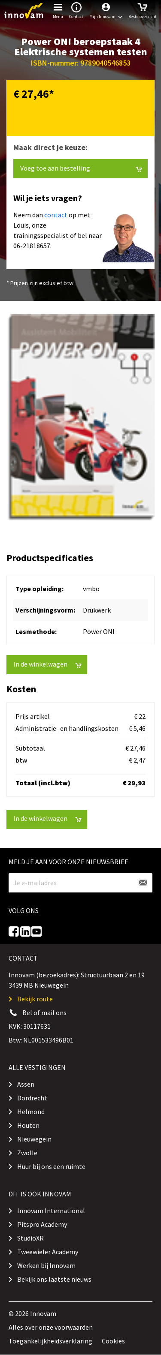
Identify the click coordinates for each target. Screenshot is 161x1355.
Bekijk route (35, 998)
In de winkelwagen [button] (47, 664)
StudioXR (30, 1238)
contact (55, 214)
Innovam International (51, 1210)
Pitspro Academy (42, 1224)
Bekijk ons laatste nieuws (54, 1279)
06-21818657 (31, 245)
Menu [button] (58, 9)
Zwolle (27, 1152)
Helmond (31, 1111)
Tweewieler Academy (47, 1251)
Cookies (113, 1341)
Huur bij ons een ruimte (51, 1166)
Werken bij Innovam (46, 1265)
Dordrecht (32, 1098)
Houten (28, 1125)
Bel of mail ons (44, 1012)
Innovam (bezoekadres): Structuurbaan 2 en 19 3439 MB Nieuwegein (77, 979)
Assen (25, 1084)
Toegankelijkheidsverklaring (50, 1341)
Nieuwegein (34, 1139)
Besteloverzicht (142, 9)
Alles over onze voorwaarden (51, 1327)
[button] (105, 10)
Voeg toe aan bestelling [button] (81, 168)
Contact (76, 9)
